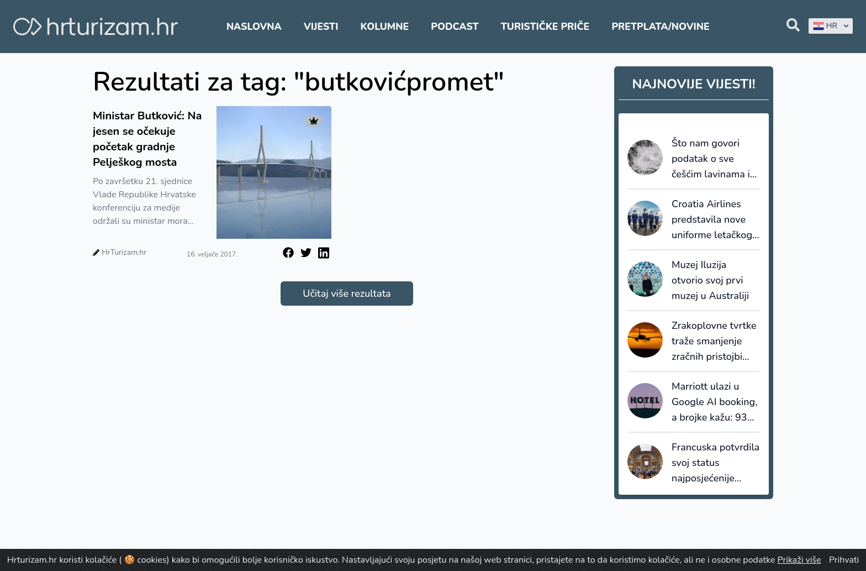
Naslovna (254, 26)
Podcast (454, 26)
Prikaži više (799, 560)
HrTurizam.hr (124, 252)
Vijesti (321, 26)
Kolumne (385, 26)
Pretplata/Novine (660, 26)
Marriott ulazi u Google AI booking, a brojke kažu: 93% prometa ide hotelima (714, 402)
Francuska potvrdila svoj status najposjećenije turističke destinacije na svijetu (715, 463)
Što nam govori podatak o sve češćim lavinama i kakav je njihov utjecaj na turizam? (713, 159)
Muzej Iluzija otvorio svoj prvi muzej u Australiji (710, 280)
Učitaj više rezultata (346, 293)
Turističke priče (545, 26)
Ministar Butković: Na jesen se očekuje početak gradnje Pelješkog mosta (147, 139)
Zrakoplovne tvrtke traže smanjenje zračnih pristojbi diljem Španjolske (714, 341)
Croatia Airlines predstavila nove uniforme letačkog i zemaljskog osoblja (714, 220)
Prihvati (844, 560)
